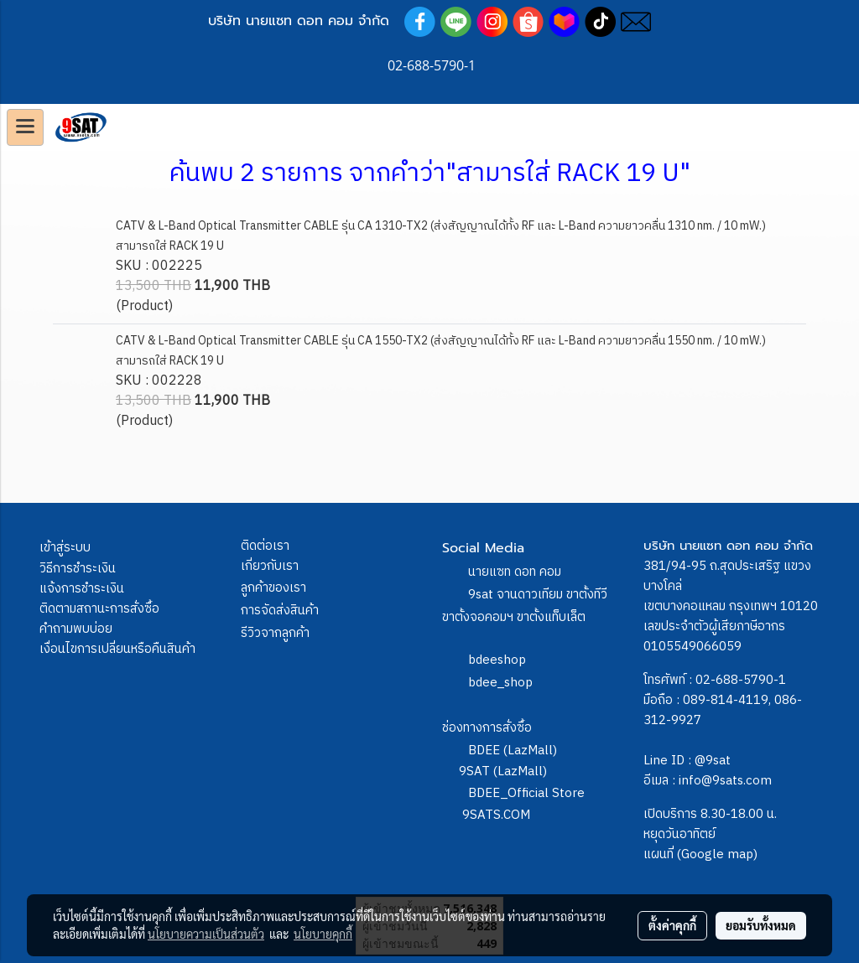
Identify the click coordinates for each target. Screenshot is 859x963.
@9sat (713, 760)
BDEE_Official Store (526, 793)
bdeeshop (497, 660)
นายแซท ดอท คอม (514, 572)
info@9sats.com (725, 780)
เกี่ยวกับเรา (270, 566)
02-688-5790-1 (740, 680)
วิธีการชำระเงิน (77, 568)
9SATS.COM (496, 815)
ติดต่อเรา (265, 546)
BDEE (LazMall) (512, 750)
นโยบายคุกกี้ (323, 933)
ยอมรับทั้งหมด (761, 925)
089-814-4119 (725, 700)
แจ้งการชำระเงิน (81, 588)
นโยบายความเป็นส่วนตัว (206, 933)
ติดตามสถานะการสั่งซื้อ (99, 608)
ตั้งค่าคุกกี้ (672, 925)
